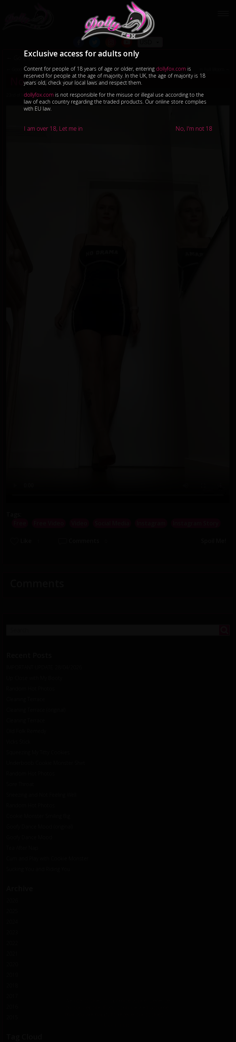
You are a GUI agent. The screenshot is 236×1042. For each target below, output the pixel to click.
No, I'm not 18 (193, 128)
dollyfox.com (171, 68)
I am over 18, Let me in (53, 128)
